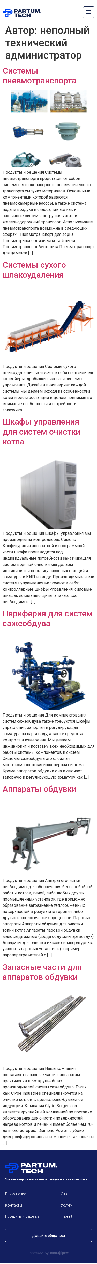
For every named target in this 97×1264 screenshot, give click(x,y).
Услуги (67, 1205)
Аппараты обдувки (39, 789)
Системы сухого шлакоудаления (34, 270)
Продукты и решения (22, 1216)
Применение (15, 1194)
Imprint (66, 1216)
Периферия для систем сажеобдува (48, 618)
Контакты (13, 1205)
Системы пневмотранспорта (39, 75)
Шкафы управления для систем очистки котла (41, 432)
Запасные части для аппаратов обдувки (42, 972)
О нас (65, 1194)
